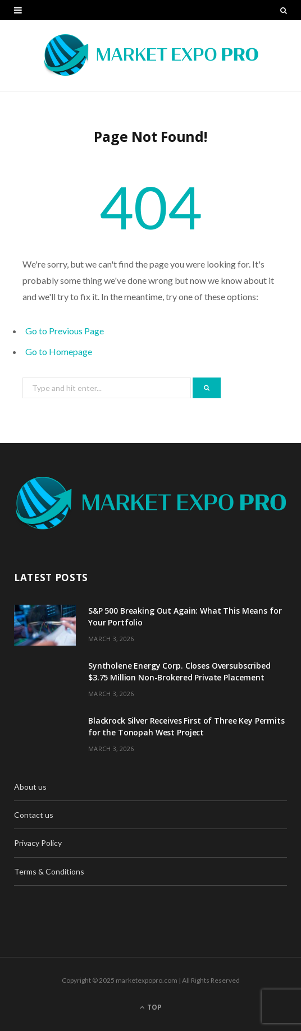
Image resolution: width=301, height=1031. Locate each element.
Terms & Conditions (49, 871)
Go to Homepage (58, 351)
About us (30, 786)
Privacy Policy (38, 843)
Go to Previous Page (64, 330)
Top (151, 1007)
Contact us (33, 815)
